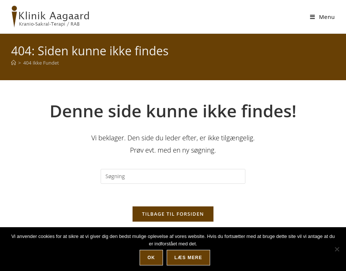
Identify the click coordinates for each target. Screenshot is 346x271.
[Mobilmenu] (322, 16)
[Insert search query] (173, 176)
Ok (151, 257)
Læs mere (188, 257)
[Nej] (336, 249)
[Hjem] (13, 62)
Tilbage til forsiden (173, 213)
